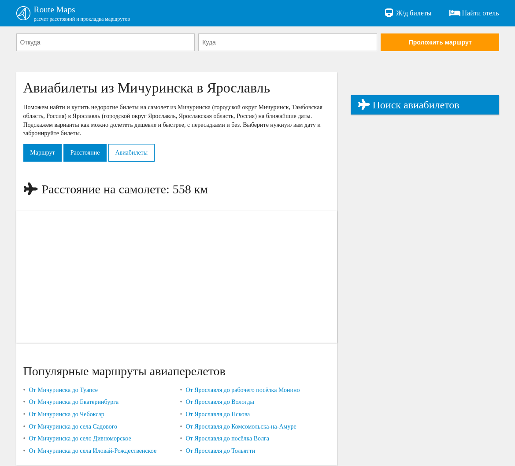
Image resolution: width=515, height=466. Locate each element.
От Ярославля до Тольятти (220, 451)
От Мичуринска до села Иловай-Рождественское (92, 451)
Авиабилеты (134, 153)
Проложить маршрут (440, 42)
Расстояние (86, 153)
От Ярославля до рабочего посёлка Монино (242, 390)
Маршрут (43, 153)
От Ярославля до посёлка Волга (227, 439)
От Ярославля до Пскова (217, 414)
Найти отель (474, 13)
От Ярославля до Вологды (219, 402)
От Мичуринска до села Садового (73, 427)
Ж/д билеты (407, 13)
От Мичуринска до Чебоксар (66, 414)
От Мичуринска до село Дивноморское (80, 439)
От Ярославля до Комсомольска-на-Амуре (240, 427)
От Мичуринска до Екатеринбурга (74, 402)
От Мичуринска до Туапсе (63, 390)
